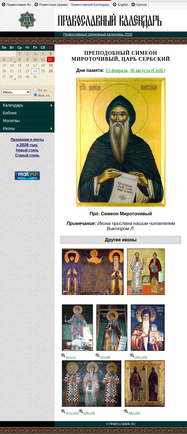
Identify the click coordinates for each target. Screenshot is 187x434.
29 (20, 77)
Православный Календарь (90, 4)
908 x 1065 (132, 412)
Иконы (9, 128)
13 (4, 65)
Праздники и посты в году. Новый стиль (27, 145)
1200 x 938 (87, 412)
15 (20, 65)
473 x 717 (68, 356)
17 (35, 65)
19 (50, 65)
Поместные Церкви (51, 4)
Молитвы (11, 120)
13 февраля (116, 70)
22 (20, 71)
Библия (10, 113)
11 (43, 60)
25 (43, 71)
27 (4, 77)
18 (43, 65)
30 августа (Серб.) (147, 70)
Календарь (13, 105)
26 (50, 71)
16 (27, 65)
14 (12, 65)
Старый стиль (27, 155)
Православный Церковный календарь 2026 (97, 34)
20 (4, 71)
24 (35, 71)
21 (12, 71)
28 (11, 77)
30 (27, 77)
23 (27, 71)
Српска (139, 4)
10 (35, 60)
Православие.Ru (16, 4)
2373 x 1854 (70, 412)
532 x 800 (103, 356)
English (120, 4)
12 (50, 60)
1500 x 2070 (138, 356)
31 (35, 77)
